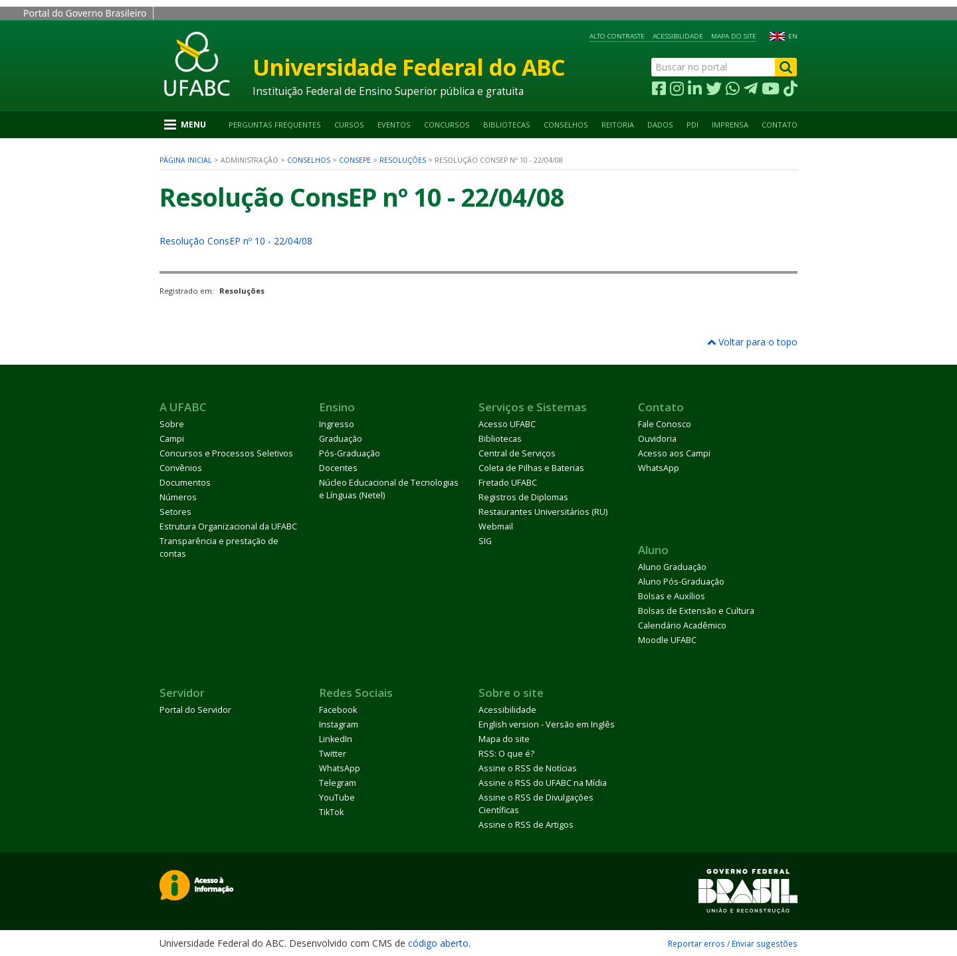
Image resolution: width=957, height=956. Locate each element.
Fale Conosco (664, 424)
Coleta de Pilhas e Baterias (531, 468)
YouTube (337, 797)
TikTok (331, 812)
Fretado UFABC (507, 482)
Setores (175, 512)
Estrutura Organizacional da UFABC (228, 526)
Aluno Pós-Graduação (681, 581)
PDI (692, 125)
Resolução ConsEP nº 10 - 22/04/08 (236, 241)
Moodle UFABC (667, 640)
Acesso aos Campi (674, 453)
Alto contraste (617, 36)
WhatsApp (658, 468)
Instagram (338, 724)
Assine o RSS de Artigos (526, 824)
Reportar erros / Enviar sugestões (733, 943)
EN (793, 36)
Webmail (495, 526)
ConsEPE (355, 160)
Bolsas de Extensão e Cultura (696, 611)
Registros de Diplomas (523, 497)
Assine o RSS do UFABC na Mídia (542, 783)
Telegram (337, 783)
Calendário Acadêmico (682, 625)
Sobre (172, 424)
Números (178, 497)
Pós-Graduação (349, 453)
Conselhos (566, 125)
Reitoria (617, 125)
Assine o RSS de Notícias (527, 768)
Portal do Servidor (195, 710)
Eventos (394, 125)
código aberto (438, 943)
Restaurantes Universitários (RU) (542, 512)
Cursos (349, 125)
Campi (172, 438)
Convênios (181, 468)
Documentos (185, 482)
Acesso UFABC (507, 424)
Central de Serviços (517, 453)
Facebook (338, 710)
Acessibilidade (678, 36)
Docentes (338, 468)
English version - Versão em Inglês (546, 724)
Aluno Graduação (672, 567)
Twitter (332, 753)
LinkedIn (335, 739)
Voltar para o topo (752, 341)
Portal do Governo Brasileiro (84, 13)
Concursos (447, 125)
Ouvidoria (657, 438)
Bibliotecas (506, 125)
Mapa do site (733, 36)
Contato (780, 125)
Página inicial (186, 160)
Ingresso (336, 424)
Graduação (340, 438)
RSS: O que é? (506, 753)
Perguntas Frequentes (275, 125)
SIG (485, 541)
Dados (660, 125)
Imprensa (730, 125)
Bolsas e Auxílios (671, 596)
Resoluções (402, 160)
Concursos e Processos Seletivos (226, 453)
